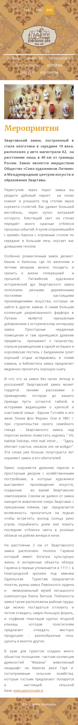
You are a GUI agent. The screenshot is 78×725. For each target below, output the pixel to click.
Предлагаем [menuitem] (60, 58)
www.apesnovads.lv (28, 690)
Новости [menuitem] (35, 58)
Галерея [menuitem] (27, 72)
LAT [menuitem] (29, 10)
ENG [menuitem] (39, 10)
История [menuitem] (54, 65)
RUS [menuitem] (49, 10)
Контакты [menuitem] (49, 72)
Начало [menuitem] (14, 58)
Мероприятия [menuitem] (28, 65)
